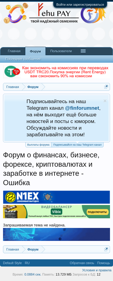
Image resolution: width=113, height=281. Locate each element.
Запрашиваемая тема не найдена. (34, 225)
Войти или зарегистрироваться (80, 4)
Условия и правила (96, 270)
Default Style (12, 263)
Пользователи (61, 51)
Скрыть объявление (105, 101)
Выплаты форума (38, 144)
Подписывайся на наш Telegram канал (77, 144)
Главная (14, 51)
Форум (35, 51)
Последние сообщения (23, 59)
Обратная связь (82, 263)
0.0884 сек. (32, 274)
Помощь (103, 263)
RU (27, 263)
